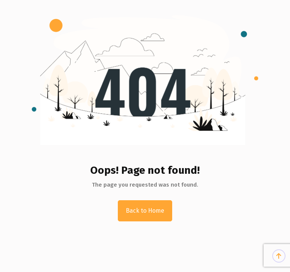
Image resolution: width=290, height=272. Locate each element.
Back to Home (145, 210)
